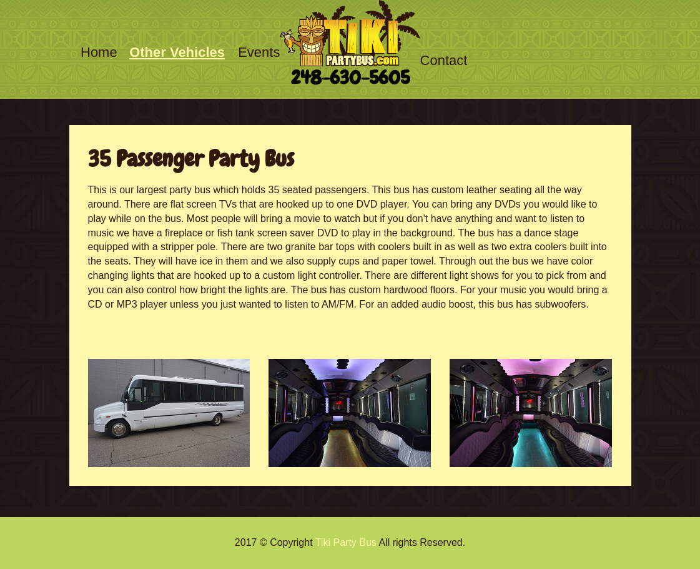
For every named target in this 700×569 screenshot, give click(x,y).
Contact (444, 60)
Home (99, 52)
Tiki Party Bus (346, 542)
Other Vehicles (177, 52)
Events (259, 52)
